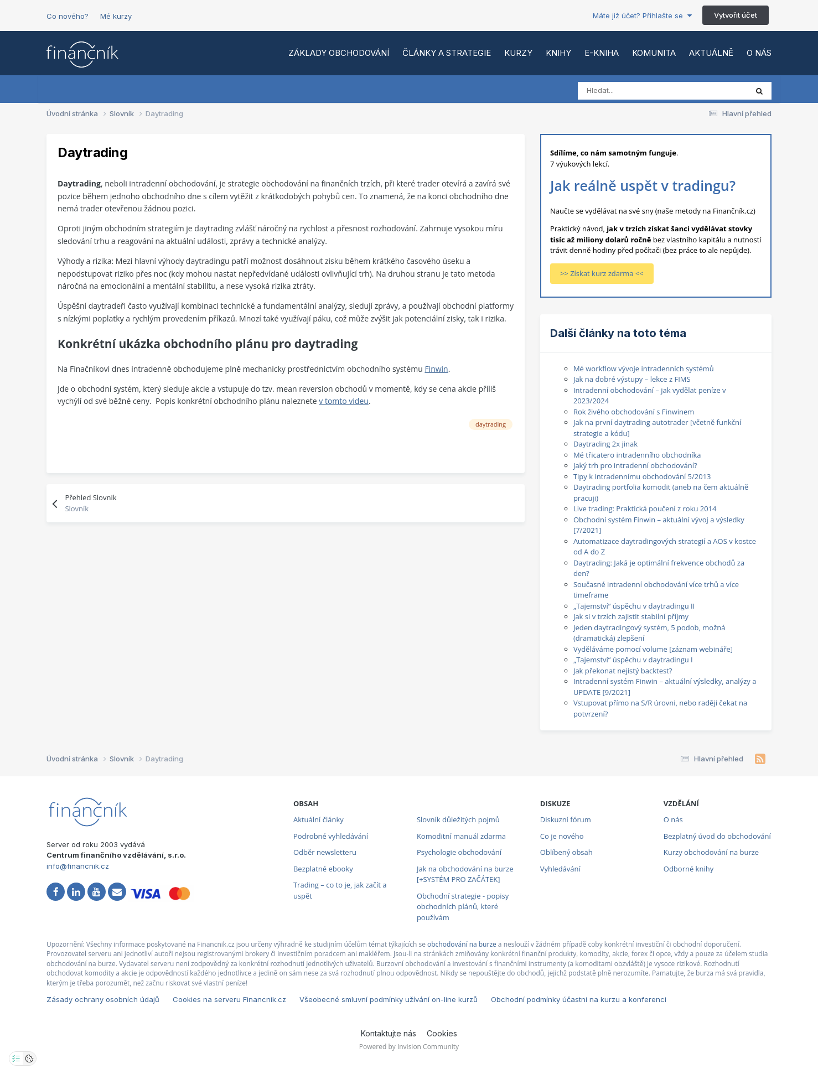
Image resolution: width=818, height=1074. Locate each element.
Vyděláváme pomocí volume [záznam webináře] (653, 649)
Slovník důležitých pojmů (458, 819)
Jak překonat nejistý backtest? (622, 671)
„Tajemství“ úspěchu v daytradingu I (633, 660)
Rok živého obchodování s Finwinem (634, 412)
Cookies (442, 1033)
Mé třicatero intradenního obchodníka (637, 455)
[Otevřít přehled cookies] (29, 1058)
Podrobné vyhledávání (330, 836)
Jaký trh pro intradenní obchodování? (635, 465)
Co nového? (67, 16)
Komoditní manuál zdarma (461, 836)
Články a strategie (446, 53)
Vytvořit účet (735, 15)
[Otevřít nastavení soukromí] (16, 1058)
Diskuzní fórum (565, 819)
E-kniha (601, 53)
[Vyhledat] (627, 91)
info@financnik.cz (77, 866)
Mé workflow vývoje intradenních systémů (643, 368)
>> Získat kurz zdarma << (602, 273)
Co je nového (562, 836)
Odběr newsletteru (324, 852)
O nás (759, 53)
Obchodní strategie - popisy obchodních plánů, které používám (463, 906)
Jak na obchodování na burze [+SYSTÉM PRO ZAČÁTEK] (465, 874)
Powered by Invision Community (409, 1046)
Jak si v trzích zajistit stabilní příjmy (630, 616)
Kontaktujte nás (388, 1033)
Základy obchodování (338, 53)
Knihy (558, 53)
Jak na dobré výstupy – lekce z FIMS (632, 379)
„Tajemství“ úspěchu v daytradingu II (634, 606)
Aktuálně (711, 53)
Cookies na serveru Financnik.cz (229, 999)
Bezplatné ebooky (323, 869)
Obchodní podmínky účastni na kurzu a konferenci (578, 999)
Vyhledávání (560, 869)
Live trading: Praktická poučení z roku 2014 (645, 508)
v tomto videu (344, 401)
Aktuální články (318, 819)
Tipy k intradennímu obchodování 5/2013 (642, 476)
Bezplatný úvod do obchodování (717, 836)
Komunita (654, 53)
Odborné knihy (688, 869)
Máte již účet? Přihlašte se (642, 15)
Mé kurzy (116, 16)
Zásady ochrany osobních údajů (102, 999)
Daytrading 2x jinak (605, 444)
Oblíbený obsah (566, 852)
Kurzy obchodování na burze (711, 852)
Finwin (436, 369)
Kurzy (518, 53)
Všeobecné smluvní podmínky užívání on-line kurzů (388, 999)
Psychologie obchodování (459, 852)
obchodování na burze (461, 944)
